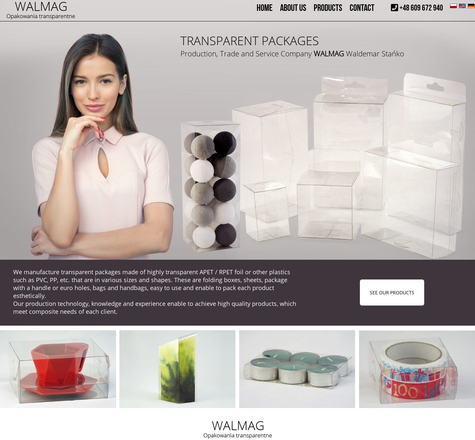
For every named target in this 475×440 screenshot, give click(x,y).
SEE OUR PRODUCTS (392, 292)
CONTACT (362, 8)
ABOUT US (293, 8)
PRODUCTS (328, 8)
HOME (264, 8)
